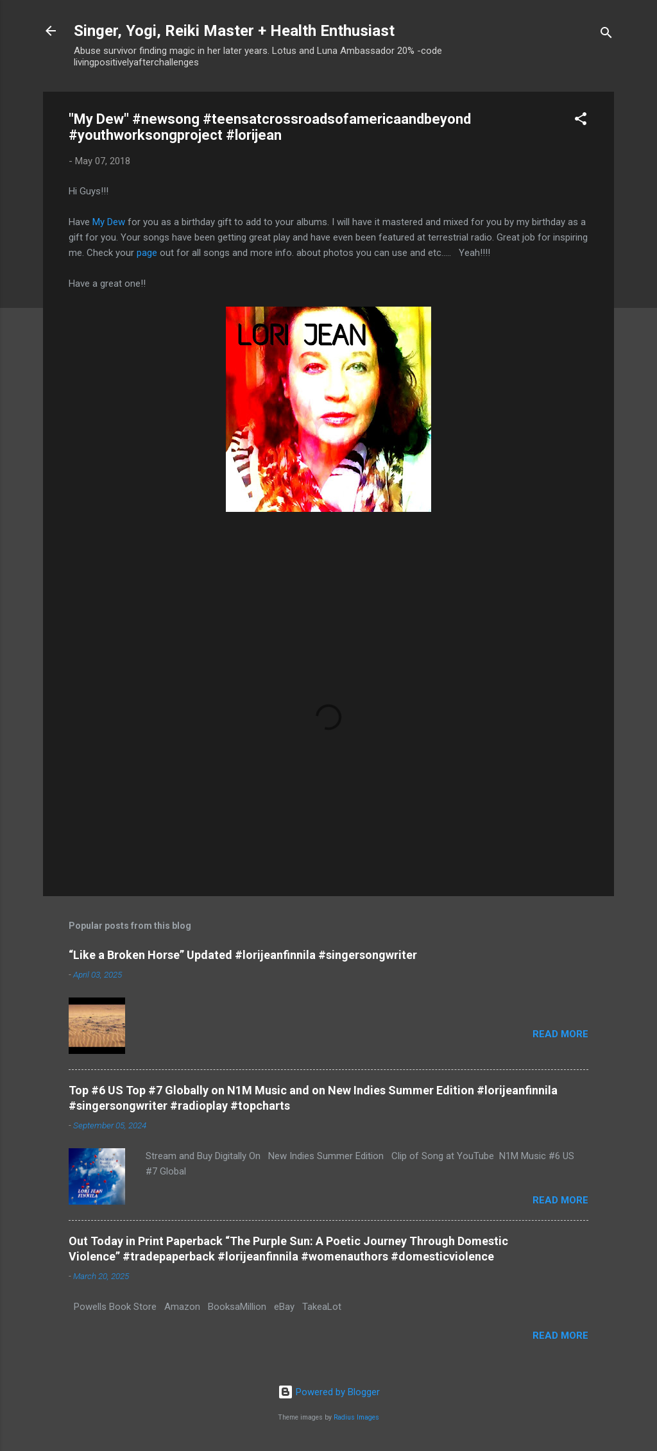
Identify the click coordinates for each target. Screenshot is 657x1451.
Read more (560, 1034)
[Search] (606, 35)
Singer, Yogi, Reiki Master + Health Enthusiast (234, 31)
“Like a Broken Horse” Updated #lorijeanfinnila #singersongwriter (243, 955)
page (147, 253)
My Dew (108, 222)
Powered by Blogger (329, 1392)
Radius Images (356, 1417)
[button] (580, 121)
